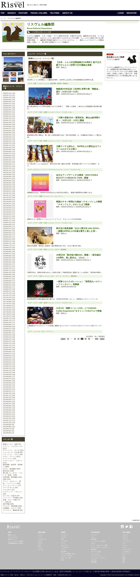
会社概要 (36, 571)
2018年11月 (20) (9, 270)
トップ (3, 18)
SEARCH (11, 13)
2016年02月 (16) (9, 339)
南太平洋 (64, 551)
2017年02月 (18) (9, 314)
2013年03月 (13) (9, 412)
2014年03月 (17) (9, 387)
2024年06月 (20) (9, 131)
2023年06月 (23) (9, 156)
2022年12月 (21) (9, 168)
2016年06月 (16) (9, 331)
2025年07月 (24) (9, 104)
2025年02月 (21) (9, 114)
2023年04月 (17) (9, 160)
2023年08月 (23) (9, 151)
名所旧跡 (93, 539)
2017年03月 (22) (9, 312)
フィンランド (126, 541)
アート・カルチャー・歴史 (99, 545)
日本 (123, 562)
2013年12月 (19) (9, 393)
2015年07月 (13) (9, 354)
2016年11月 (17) (9, 320)
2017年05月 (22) (9, 308)
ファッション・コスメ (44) (13, 454)
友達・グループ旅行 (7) (11, 500)
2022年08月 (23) (9, 176)
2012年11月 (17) (9, 420)
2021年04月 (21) (9, 210)
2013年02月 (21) (9, 414)
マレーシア (125, 554)
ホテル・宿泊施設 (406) (11, 469)
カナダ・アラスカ (66, 556)
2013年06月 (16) (9, 406)
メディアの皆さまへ (86, 571)
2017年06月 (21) (9, 306)
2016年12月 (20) (9, 318)
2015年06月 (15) (9, 356)
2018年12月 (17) (9, 268)
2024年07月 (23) (9, 129)
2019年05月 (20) (9, 258)
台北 (39, 545)
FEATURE (23, 13)
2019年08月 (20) (9, 251)
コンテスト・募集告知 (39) (13, 510)
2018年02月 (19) (9, 289)
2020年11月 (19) (9, 220)
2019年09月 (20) (9, 249)
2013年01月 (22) (9, 416)
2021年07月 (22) (9, 204)
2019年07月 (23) (9, 254)
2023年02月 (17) (9, 164)
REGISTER (132, 13)
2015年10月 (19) (9, 347)
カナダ (40, 541)
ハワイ (40, 537)
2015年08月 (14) (9, 352)
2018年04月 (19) (9, 285)
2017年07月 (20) (9, 304)
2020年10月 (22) (9, 222)
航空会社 (93, 549)
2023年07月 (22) (9, 154)
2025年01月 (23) (9, 116)
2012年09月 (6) (8, 424)
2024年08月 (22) (9, 126)
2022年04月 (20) (9, 185)
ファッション (95, 554)
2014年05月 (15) (9, 383)
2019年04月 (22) (9, 260)
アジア (63, 543)
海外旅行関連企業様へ (102, 571)
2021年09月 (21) (9, 199)
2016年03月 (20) (9, 337)
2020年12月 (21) (9, 218)
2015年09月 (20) (9, 349)
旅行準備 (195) (8, 504)
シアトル (41, 549)
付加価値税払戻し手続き (15, 543)
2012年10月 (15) (9, 422)
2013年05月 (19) (9, 408)
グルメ (93, 537)
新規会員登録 (117, 571)
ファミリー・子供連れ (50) (13, 498)
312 (96, 339)
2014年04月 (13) (9, 385)
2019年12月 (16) (9, 243)
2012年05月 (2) (8, 433)
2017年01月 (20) (9, 316)
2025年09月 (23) (9, 99)
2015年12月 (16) (9, 343)
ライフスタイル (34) (10, 487)
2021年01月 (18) (9, 216)
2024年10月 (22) (9, 122)
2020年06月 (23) (9, 231)
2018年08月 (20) (9, 277)
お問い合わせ (45, 571)
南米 (62, 560)
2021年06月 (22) (9, 206)
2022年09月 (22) (9, 174)
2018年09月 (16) (9, 274)
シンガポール (42, 539)
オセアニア (64, 545)
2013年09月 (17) (9, 399)
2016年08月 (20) (9, 327)
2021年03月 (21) (9, 212)
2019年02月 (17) (9, 264)
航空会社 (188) (8, 471)
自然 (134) (7, 479)
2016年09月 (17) (9, 324)
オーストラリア (127, 549)
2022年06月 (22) (9, 181)
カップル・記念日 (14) (11, 496)
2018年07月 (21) (9, 279)
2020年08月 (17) (9, 226)
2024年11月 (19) (9, 120)
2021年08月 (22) (9, 201)
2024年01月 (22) (9, 141)
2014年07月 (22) (9, 379)
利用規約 (126, 571)
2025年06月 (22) (9, 106)
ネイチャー (94, 535)
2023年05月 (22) (9, 158)
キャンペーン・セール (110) (13, 450)
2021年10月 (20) (9, 197)
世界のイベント (13, 539)
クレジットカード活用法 (15, 541)
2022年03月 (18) (9, 187)
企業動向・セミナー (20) (12, 508)
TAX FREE (54, 13)
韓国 (123, 558)
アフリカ (64, 537)
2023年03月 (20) (9, 162)
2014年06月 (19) (9, 381)
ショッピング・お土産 (98, 541)
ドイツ (124, 543)
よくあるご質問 (57, 571)
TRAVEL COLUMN (38, 13)
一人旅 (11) (7, 502)
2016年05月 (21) (9, 333)
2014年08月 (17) (9, 377)
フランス (125, 537)
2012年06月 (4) (8, 431)
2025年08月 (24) (9, 101)
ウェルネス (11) (8, 490)
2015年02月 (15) (9, 364)
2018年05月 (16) (9, 283)
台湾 (123, 560)
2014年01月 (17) (9, 391)
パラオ (40, 543)
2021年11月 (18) (9, 195)
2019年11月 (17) (9, 245)
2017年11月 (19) (9, 295)
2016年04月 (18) (9, 335)
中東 (62, 539)
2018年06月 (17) (9, 281)
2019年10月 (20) (9, 247)
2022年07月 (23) (9, 179)
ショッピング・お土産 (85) (13, 452)
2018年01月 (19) (9, 291)
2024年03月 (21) (9, 137)
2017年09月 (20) (9, 299)
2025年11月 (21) (9, 95)
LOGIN (121, 13)
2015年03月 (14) (9, 362)
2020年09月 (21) (9, 224)
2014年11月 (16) (9, 370)
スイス (124, 547)
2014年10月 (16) (9, 372)
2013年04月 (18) (9, 410)
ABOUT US (67, 13)
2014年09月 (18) (9, 374)
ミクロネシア (65, 547)
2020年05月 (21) (9, 233)
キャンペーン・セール (98, 558)
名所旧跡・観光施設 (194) (12, 477)
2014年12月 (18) (9, 368)
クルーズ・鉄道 (96, 551)
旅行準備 (93, 562)
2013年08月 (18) (9, 402)
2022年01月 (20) (9, 191)
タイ (123, 556)
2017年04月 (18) (9, 310)
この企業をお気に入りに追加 (41, 32)
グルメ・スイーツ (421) (11, 456)
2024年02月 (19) (9, 139)
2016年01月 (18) (9, 341)
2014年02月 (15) (9, 389)
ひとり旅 (93, 560)
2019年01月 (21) (9, 266)
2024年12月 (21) (9, 118)
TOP (3, 13)
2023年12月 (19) (9, 143)
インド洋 (64, 541)
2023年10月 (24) (9, 147)
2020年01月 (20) (9, 241)
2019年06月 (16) (9, 256)
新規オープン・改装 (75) (12, 444)
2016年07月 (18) (9, 329)
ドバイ (40, 535)
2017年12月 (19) (9, 293)
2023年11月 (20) (9, 145)
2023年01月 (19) (9, 166)
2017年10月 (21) (9, 297)
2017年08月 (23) (9, 302)
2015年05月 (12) (9, 358)
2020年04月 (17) (9, 235)
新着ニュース (12, 535)
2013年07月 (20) (9, 404)
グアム (40, 547)
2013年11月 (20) (9, 395)
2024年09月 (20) (9, 124)
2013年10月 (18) (9, 397)
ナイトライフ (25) (9, 458)
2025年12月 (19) (9, 93)
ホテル (93, 543)
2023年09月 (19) (9, 149)
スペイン (125, 545)
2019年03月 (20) (9, 262)
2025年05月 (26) (9, 108)
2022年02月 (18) (9, 189)
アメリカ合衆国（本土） (68, 554)
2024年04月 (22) (9, 135)
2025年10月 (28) (9, 97)
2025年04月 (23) (9, 110)
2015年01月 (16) (9, 366)
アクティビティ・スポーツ (99, 547)
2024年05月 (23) (9, 133)
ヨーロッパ (64, 535)
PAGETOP (136, 520)
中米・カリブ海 (66, 558)
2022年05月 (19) (9, 183)
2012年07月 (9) (8, 429)
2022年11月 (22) (9, 170)
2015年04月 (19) (9, 360)
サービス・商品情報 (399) (12, 506)
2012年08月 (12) (9, 427)
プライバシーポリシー (24, 571)
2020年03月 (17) (9, 237)
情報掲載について (70, 571)
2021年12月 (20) (9, 193)
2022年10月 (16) (9, 172)
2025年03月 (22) (9, 112)
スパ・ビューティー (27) (12, 485)
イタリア (125, 535)
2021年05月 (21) (9, 208)
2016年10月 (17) (9, 322)
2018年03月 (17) (9, 287)
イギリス (125, 539)
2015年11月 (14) (9, 345)
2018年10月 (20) (9, 272)
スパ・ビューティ (96, 556)
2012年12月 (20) (9, 418)
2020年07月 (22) (9, 229)
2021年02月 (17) (9, 214)
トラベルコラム (13, 537)
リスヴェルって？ (7, 571)
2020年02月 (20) (9, 239)
